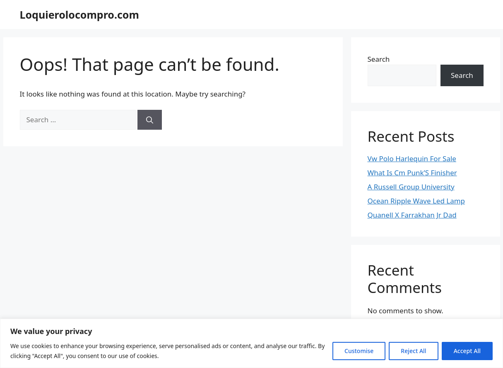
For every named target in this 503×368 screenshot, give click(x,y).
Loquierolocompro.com (79, 14)
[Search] (149, 120)
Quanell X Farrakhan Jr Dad (412, 215)
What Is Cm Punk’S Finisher (412, 172)
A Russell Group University (411, 186)
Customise (358, 351)
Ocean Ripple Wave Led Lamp (416, 201)
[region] (251, 343)
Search (379, 59)
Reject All (413, 351)
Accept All (467, 351)
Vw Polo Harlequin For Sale (412, 158)
